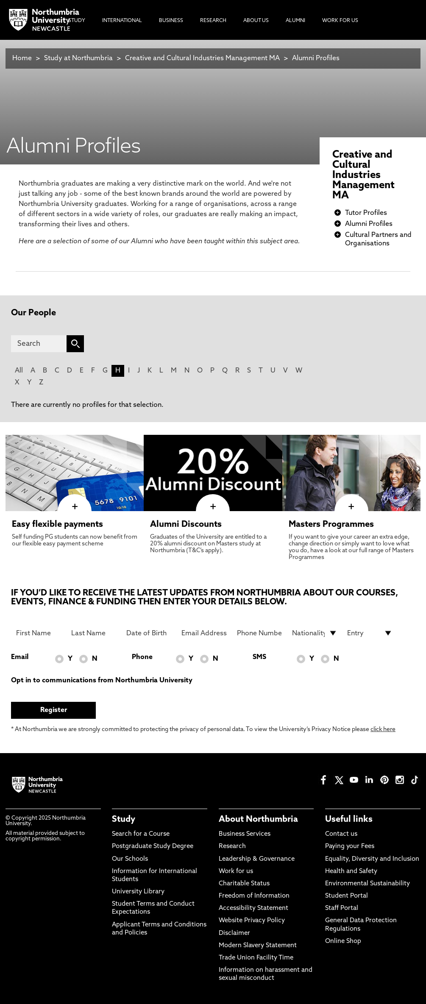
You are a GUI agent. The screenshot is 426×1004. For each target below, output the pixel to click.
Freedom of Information (254, 896)
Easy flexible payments (57, 524)
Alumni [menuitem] (295, 20)
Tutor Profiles (366, 213)
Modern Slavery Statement (258, 946)
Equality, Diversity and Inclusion (372, 859)
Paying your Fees (349, 846)
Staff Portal (341, 908)
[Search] (39, 343)
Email (19, 657)
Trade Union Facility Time (256, 958)
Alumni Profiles (316, 58)
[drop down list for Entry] (370, 633)
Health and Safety (351, 871)
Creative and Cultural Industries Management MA (202, 58)
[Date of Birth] (149, 633)
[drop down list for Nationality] (315, 633)
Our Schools (130, 859)
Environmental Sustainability (367, 884)
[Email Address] (204, 633)
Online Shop (343, 941)
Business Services (244, 834)
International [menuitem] (122, 20)
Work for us (236, 871)
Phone (142, 657)
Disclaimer (234, 933)
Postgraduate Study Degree (152, 846)
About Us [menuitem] (256, 20)
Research (232, 846)
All (19, 370)
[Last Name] (94, 633)
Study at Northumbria (78, 58)
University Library (138, 892)
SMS (259, 657)
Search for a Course (141, 834)
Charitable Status (244, 884)
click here (382, 729)
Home (22, 58)
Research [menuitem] (213, 20)
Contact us (341, 834)
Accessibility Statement (253, 908)
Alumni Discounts (186, 524)
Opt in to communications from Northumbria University (101, 680)
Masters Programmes (331, 524)
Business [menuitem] (171, 20)
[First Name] (39, 633)
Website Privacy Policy (252, 921)
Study (123, 819)
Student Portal (346, 896)
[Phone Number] (260, 633)
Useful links (349, 819)
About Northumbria (258, 819)
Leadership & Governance (257, 859)
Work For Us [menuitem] (340, 20)
